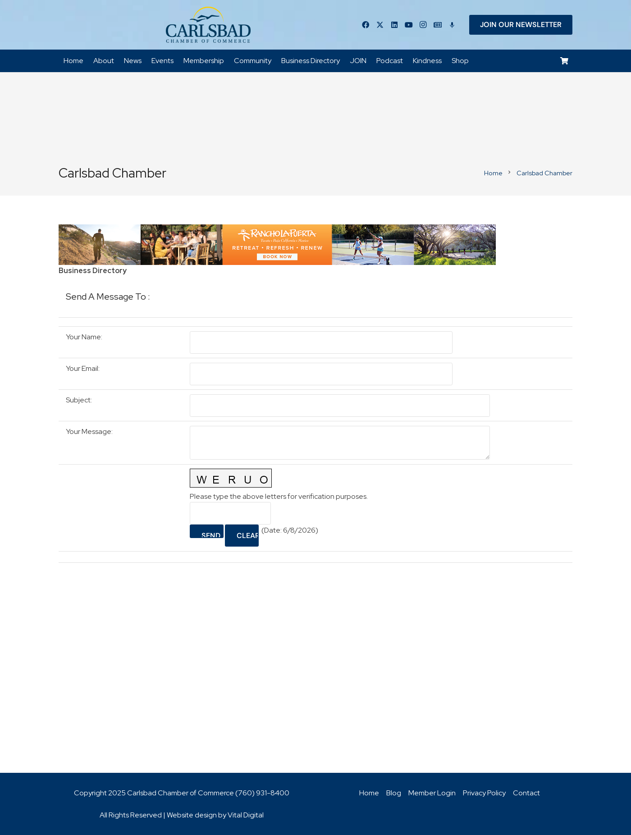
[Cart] (564, 61)
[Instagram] (423, 25)
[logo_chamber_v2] (208, 25)
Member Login (432, 793)
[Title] (437, 25)
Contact (526, 793)
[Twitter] (380, 25)
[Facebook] (365, 25)
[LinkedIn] (394, 25)
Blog (393, 793)
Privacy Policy (484, 793)
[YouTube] (409, 25)
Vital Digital (246, 815)
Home (369, 793)
